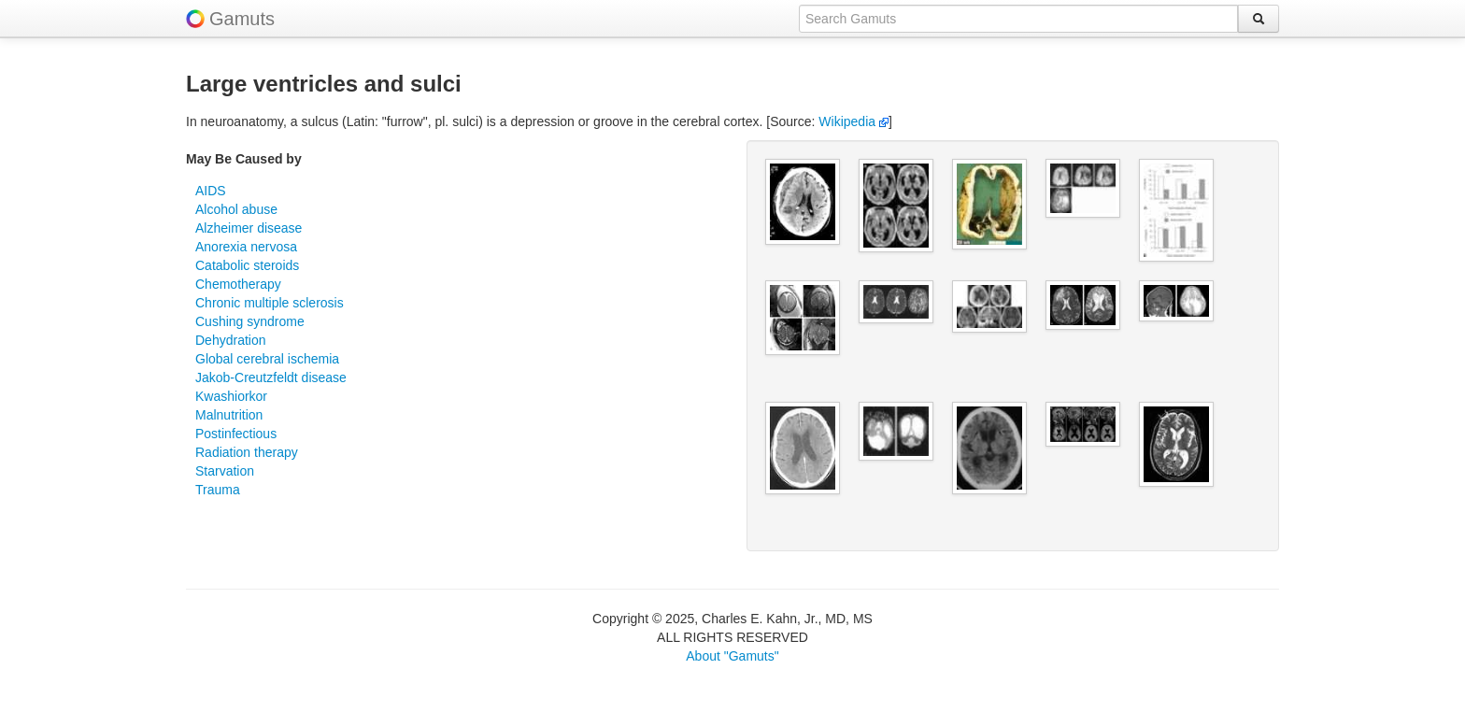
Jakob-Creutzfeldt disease (271, 377)
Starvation (224, 470)
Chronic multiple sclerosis (269, 302)
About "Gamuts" (732, 655)
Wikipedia (853, 121)
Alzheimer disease (248, 228)
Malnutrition (229, 414)
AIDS (210, 190)
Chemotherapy (238, 284)
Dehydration (230, 340)
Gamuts (242, 18)
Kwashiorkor (231, 396)
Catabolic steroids (247, 265)
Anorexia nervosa (246, 246)
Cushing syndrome (250, 321)
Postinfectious (236, 433)
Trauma (217, 489)
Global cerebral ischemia (267, 358)
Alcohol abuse (236, 209)
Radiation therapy (246, 452)
